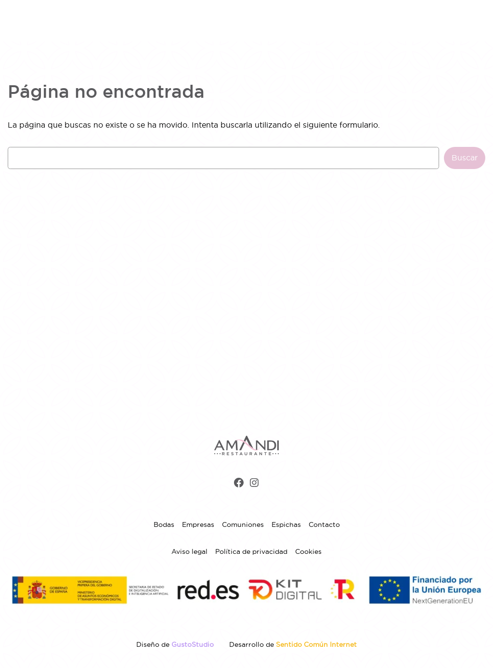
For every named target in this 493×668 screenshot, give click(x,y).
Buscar (465, 157)
